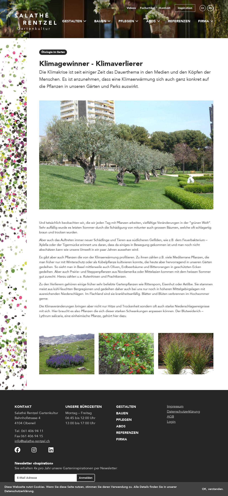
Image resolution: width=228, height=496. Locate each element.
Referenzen (179, 21)
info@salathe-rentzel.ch (32, 441)
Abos (153, 21)
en (210, 8)
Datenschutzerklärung (183, 412)
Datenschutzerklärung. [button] (19, 491)
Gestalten (74, 21)
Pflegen (128, 21)
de (202, 8)
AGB (170, 416)
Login (171, 422)
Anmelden (85, 477)
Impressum (175, 406)
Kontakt (164, 8)
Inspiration (185, 8)
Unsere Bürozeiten (83, 407)
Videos (131, 8)
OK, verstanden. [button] (213, 489)
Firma (205, 21)
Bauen (102, 21)
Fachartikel (147, 8)
